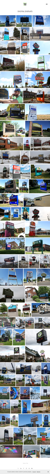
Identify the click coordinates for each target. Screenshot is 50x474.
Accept (34, 471)
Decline (38, 471)
